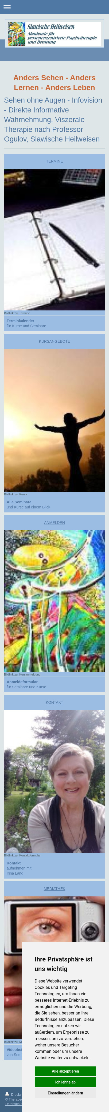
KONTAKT (54, 702)
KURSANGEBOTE (54, 341)
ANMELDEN (54, 522)
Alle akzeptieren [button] (65, 1071)
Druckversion (18, 1095)
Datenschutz (14, 1104)
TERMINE (54, 161)
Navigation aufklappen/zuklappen (54, 7)
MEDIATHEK (54, 889)
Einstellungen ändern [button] (65, 1093)
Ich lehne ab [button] (65, 1082)
